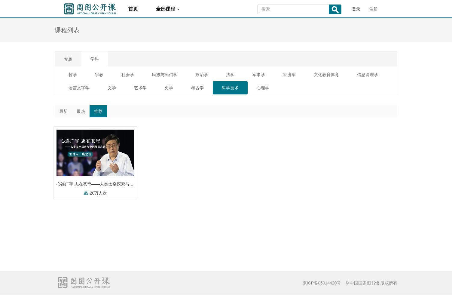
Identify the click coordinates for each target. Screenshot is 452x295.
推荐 (98, 111)
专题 (68, 59)
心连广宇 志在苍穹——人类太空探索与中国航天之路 (107, 184)
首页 (133, 8)
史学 (169, 87)
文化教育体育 (326, 74)
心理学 (263, 87)
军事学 (258, 74)
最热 (81, 111)
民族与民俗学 (164, 74)
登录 (356, 9)
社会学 (127, 74)
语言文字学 (79, 87)
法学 (230, 74)
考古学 (197, 87)
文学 (112, 87)
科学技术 (230, 87)
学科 (94, 59)
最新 (63, 111)
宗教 (99, 74)
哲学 (73, 74)
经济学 (289, 74)
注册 (373, 9)
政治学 (201, 74)
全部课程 (167, 8)
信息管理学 (367, 74)
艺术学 (140, 87)
